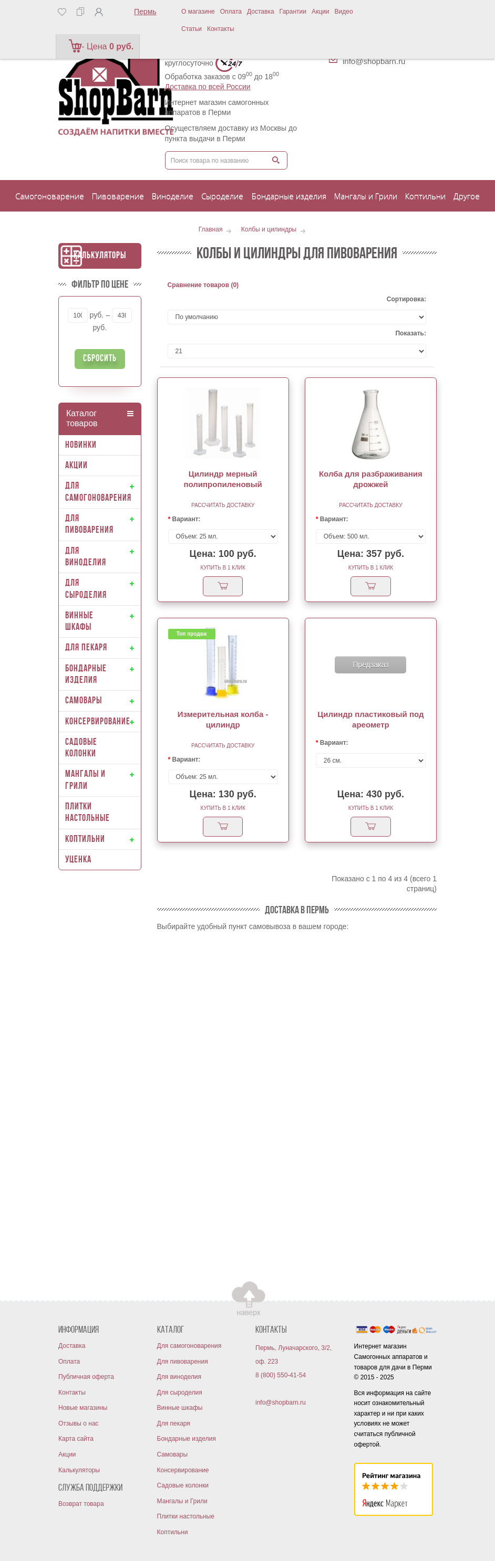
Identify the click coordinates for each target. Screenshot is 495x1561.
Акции (320, 11)
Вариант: (186, 519)
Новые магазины (82, 1407)
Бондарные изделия (186, 1438)
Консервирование (183, 1470)
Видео (344, 11)
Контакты (220, 29)
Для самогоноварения (189, 1345)
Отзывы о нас (78, 1423)
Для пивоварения (182, 1361)
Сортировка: (406, 299)
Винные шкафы (180, 1407)
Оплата (231, 11)
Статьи (191, 29)
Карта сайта (76, 1438)
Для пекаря (173, 1423)
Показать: (410, 333)
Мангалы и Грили (182, 1501)
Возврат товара (81, 1503)
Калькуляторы (100, 256)
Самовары (172, 1454)
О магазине (198, 11)
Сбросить (100, 359)
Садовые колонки (183, 1485)
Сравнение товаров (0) (203, 285)
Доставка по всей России (208, 86)
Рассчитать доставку (222, 505)
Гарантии (293, 11)
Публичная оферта (86, 1376)
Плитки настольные (185, 1516)
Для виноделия (179, 1376)
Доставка (260, 11)
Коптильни (172, 1532)
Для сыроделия (179, 1392)
